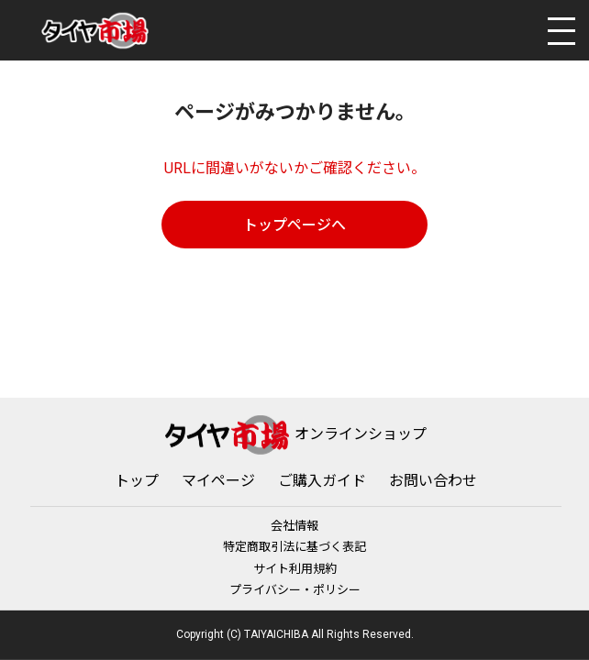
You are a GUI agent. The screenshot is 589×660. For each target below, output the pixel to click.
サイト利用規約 (295, 568)
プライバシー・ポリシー (295, 590)
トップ (137, 481)
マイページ (218, 481)
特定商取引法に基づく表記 (294, 547)
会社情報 (294, 526)
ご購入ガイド (322, 481)
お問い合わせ (433, 481)
